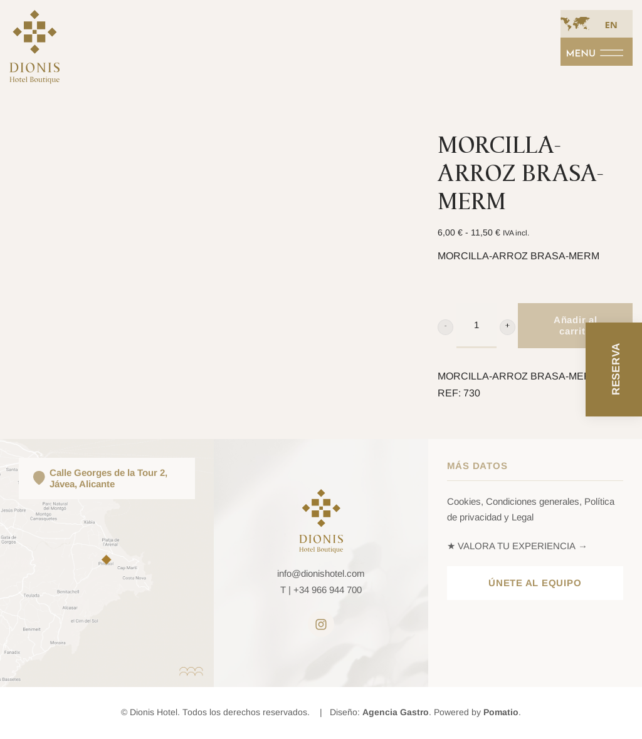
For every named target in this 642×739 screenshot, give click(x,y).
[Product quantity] (476, 325)
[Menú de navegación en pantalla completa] (596, 52)
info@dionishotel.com (321, 573)
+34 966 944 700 (327, 589)
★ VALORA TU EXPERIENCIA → (517, 545)
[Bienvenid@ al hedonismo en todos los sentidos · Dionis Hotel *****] (34, 54)
